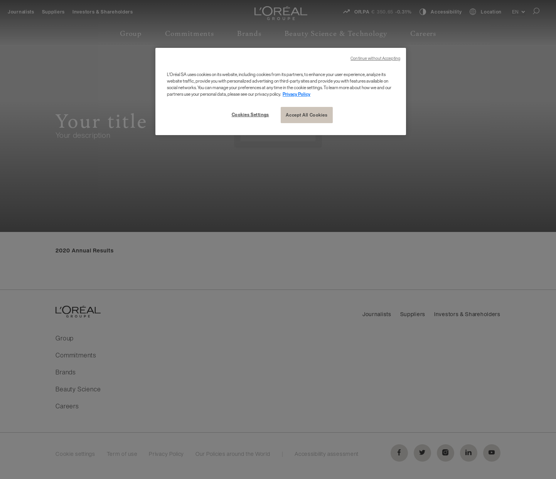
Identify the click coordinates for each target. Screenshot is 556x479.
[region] (280, 91)
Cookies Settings (250, 114)
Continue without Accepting (375, 58)
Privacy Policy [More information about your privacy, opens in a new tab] (296, 94)
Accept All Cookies (306, 115)
